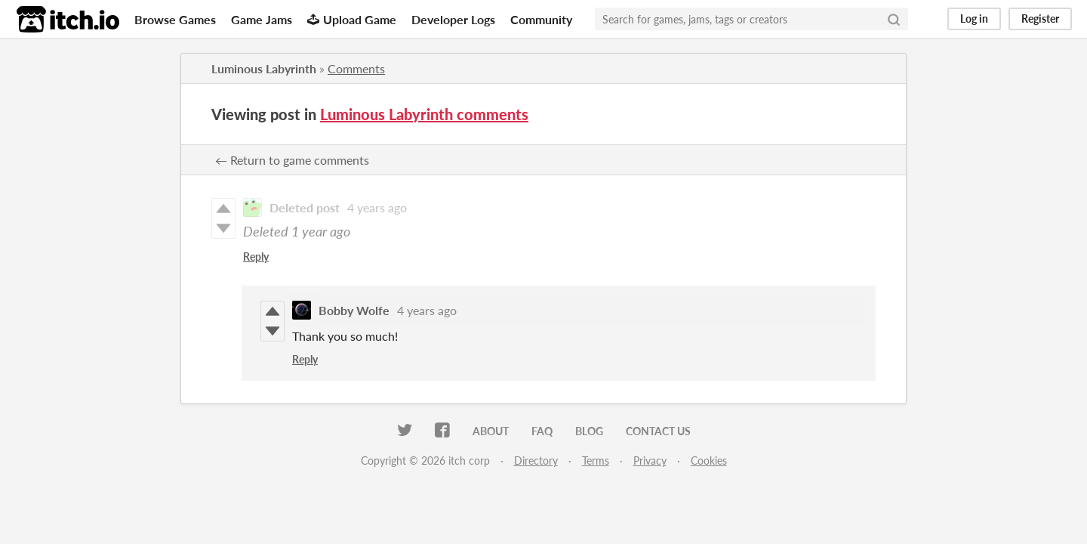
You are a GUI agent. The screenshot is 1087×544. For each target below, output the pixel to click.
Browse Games (175, 19)
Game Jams (261, 19)
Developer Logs (453, 19)
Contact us (658, 431)
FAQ (542, 431)
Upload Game (351, 19)
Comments (356, 68)
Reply (256, 256)
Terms (595, 460)
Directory (536, 460)
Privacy (650, 460)
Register (1040, 18)
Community (541, 19)
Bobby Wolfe (354, 310)
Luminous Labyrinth (263, 68)
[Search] (893, 19)
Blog (589, 431)
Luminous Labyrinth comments (424, 114)
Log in (974, 18)
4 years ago (377, 207)
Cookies (709, 460)
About (491, 431)
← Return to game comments (292, 160)
